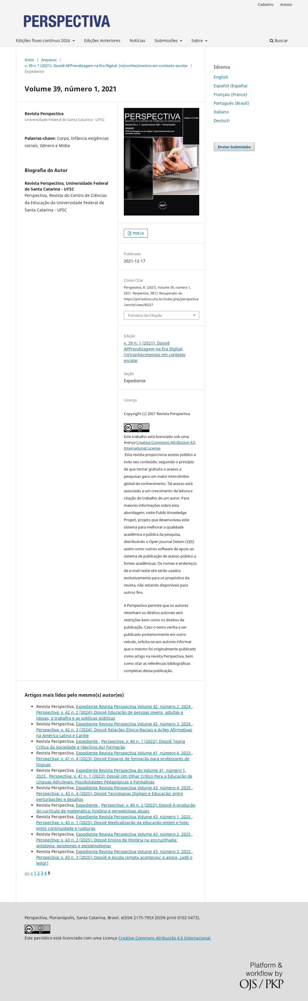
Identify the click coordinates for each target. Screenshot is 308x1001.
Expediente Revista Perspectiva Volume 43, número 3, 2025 (134, 851)
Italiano (221, 112)
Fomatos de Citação (145, 315)
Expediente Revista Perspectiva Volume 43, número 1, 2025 (134, 816)
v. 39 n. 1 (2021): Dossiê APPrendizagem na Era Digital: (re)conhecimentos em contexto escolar (106, 65)
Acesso (286, 4)
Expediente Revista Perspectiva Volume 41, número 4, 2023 (134, 753)
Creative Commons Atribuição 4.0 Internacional (164, 938)
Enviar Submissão (234, 146)
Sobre (197, 40)
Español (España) (230, 85)
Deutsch (222, 120)
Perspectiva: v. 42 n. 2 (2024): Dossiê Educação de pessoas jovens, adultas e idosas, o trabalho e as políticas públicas (109, 715)
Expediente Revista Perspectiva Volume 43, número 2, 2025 (134, 834)
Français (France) (230, 94)
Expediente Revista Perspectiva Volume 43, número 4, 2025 (134, 787)
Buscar (279, 40)
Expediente (87, 741)
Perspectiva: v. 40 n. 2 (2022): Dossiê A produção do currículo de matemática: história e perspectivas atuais (115, 808)
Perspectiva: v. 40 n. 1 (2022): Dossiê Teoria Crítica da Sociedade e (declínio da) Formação (110, 744)
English (221, 77)
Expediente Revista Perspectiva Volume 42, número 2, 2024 (134, 706)
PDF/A (138, 233)
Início (29, 59)
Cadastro (265, 4)
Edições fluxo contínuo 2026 (43, 40)
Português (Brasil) (231, 103)
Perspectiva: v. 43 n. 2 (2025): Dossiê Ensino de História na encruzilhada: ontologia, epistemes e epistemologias (106, 842)
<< (27, 873)
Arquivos (49, 59)
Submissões (167, 40)
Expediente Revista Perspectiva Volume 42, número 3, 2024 (134, 724)
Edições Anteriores (102, 40)
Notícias (137, 40)
